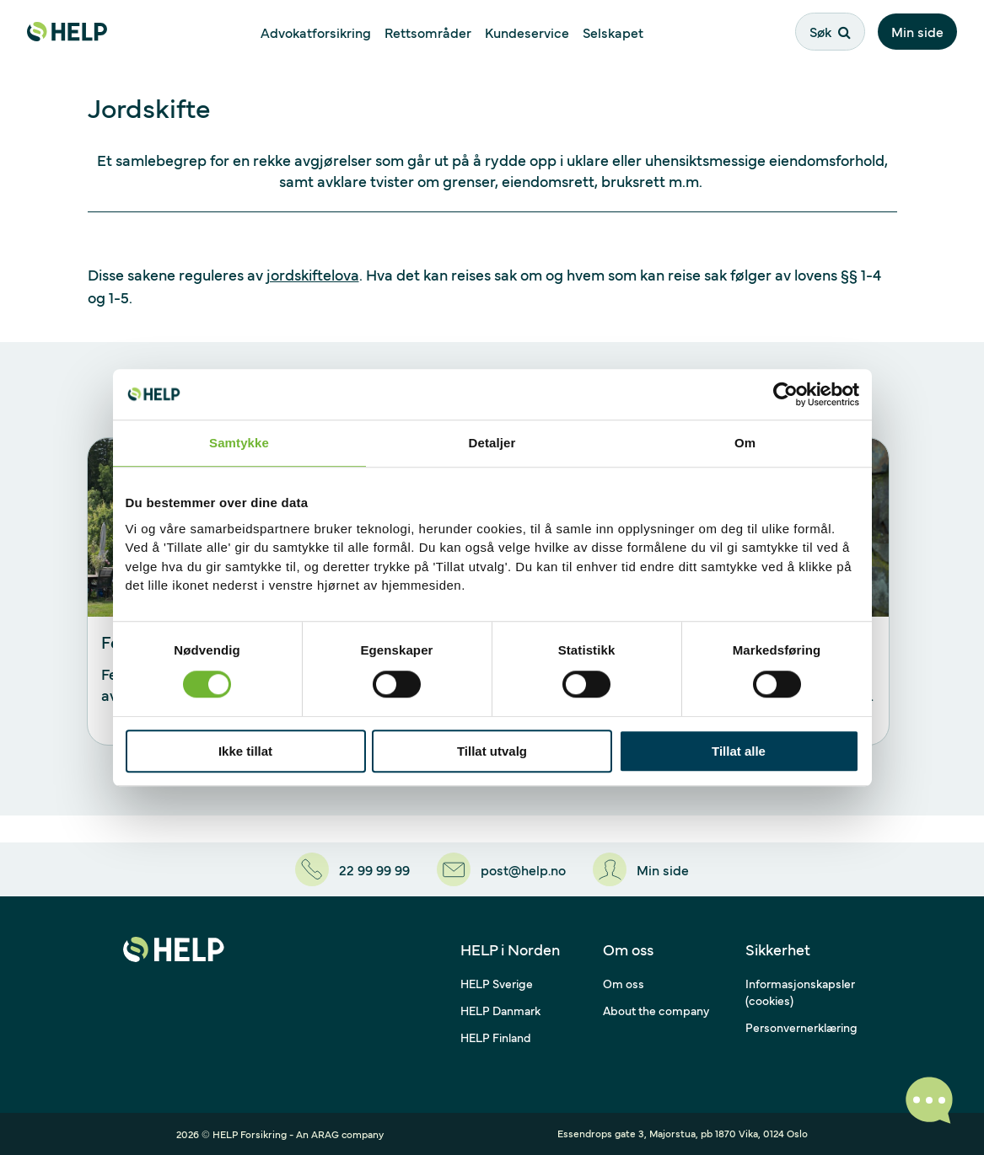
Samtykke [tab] (239, 443)
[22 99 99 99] (352, 869)
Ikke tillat (245, 751)
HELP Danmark (500, 1010)
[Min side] (641, 869)
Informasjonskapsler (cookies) (800, 991)
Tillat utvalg (492, 751)
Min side (917, 31)
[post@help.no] (501, 869)
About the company (656, 1010)
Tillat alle (739, 751)
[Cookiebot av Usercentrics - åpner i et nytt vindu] (785, 394)
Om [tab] (744, 443)
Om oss (623, 983)
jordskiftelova (312, 274)
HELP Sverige (496, 983)
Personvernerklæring (801, 1027)
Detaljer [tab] (492, 443)
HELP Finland (495, 1037)
